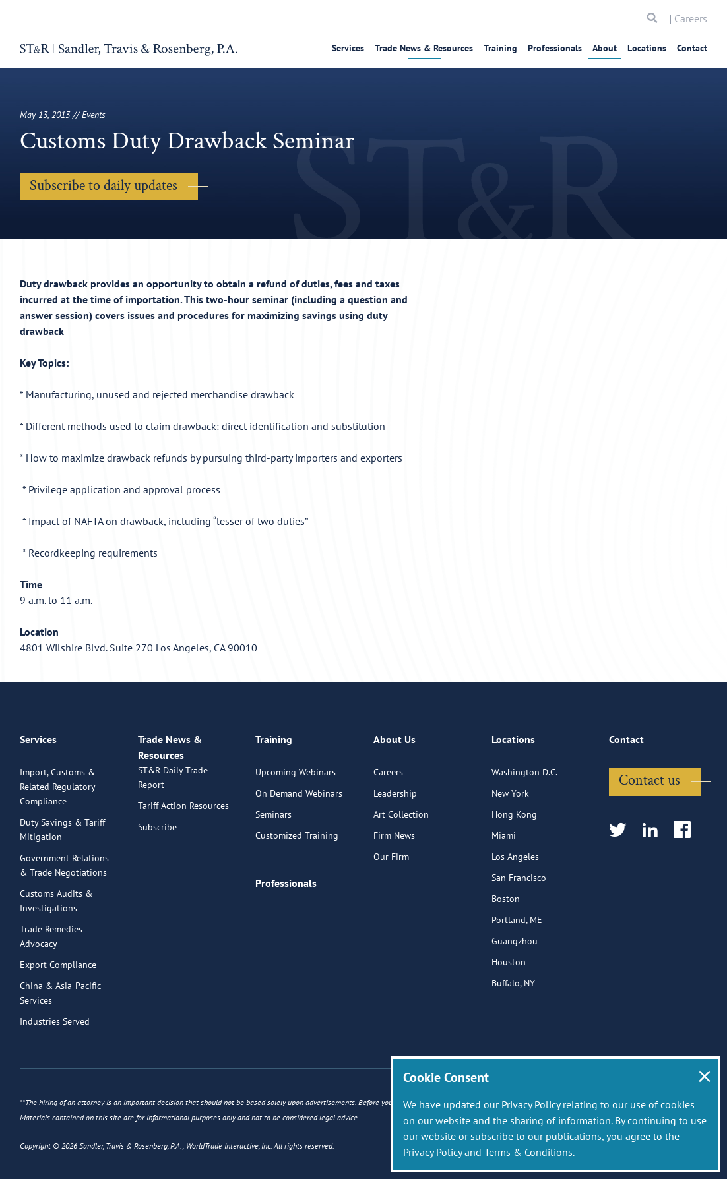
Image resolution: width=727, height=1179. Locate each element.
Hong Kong (514, 862)
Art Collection (401, 862)
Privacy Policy (432, 1152)
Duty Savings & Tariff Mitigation (62, 877)
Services (348, 48)
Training (500, 48)
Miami (503, 884)
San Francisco (518, 926)
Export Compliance (58, 1013)
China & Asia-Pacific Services (60, 1041)
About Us (394, 793)
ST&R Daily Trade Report (173, 841)
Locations (646, 48)
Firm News (394, 884)
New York (510, 841)
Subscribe (157, 890)
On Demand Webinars (298, 841)
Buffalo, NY (513, 1031)
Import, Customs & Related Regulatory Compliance (57, 834)
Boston (505, 947)
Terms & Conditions (528, 1152)
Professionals (555, 48)
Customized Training (296, 884)
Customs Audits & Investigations (56, 949)
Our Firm (391, 905)
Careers (690, 18)
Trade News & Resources (424, 48)
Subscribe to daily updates (103, 185)
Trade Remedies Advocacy (51, 984)
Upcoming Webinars (295, 820)
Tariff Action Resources (183, 869)
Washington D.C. (524, 820)
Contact (692, 48)
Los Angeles (515, 905)
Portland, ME (516, 968)
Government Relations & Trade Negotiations (64, 913)
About (604, 48)
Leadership (395, 841)
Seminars (273, 862)
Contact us (649, 828)
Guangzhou (514, 989)
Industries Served (55, 1069)
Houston (508, 1010)
